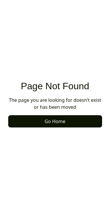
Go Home (55, 121)
